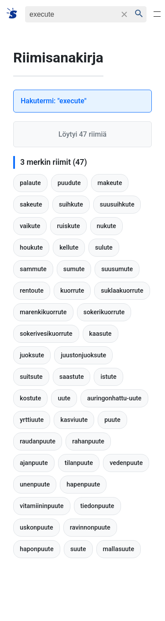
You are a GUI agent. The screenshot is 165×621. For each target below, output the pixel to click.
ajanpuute (34, 463)
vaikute (30, 226)
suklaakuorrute (122, 290)
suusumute (117, 269)
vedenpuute (126, 463)
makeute (110, 183)
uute (64, 398)
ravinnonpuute (90, 527)
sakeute (31, 204)
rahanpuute (88, 441)
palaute (30, 183)
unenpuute (35, 484)
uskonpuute (36, 527)
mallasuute (118, 549)
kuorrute (72, 290)
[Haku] (71, 14)
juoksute (32, 355)
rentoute (32, 290)
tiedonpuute (97, 506)
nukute (106, 226)
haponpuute (37, 549)
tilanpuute (79, 463)
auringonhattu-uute (114, 398)
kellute (68, 247)
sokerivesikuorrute (46, 334)
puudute (69, 183)
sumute (73, 269)
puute (112, 420)
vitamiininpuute (42, 506)
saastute (71, 377)
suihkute (71, 204)
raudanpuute (37, 441)
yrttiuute (32, 420)
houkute (31, 247)
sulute (104, 247)
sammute (33, 269)
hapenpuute (83, 484)
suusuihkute (117, 204)
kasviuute (74, 420)
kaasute (100, 334)
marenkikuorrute (43, 312)
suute (78, 549)
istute (108, 377)
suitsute (31, 377)
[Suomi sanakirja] (14, 14)
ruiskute (68, 226)
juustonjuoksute (83, 355)
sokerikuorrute (104, 312)
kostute (30, 398)
